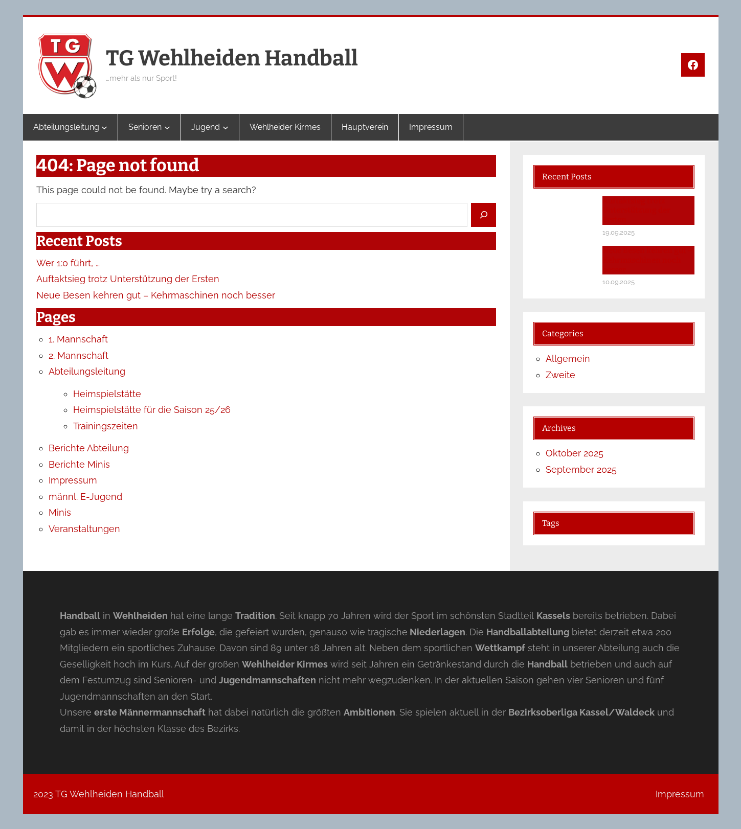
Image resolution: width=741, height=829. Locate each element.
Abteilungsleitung (87, 371)
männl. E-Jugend (85, 496)
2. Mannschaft (78, 355)
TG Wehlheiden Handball (232, 58)
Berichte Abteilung (89, 448)
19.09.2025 (618, 232)
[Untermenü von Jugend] (225, 127)
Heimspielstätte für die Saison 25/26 (152, 409)
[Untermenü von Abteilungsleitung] (104, 127)
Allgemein (568, 358)
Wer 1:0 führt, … (68, 263)
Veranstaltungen (84, 528)
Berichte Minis (79, 464)
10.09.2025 (618, 282)
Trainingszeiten (105, 426)
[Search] (484, 214)
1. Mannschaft (78, 339)
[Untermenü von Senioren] (167, 127)
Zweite (560, 375)
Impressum (73, 480)
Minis (60, 512)
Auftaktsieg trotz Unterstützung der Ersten (127, 278)
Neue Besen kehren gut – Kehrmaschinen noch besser (155, 295)
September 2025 (581, 469)
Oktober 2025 (574, 453)
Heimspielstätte (107, 393)
